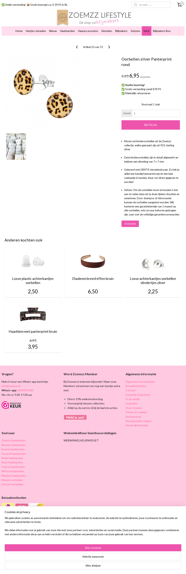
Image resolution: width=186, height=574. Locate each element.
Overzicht (130, 223)
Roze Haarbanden (12, 462)
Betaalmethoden (136, 386)
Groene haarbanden (14, 453)
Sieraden (106, 31)
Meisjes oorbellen (12, 480)
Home (19, 31)
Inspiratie (131, 403)
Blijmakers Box (162, 31)
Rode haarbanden (12, 458)
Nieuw (53, 31)
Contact (131, 390)
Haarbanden (67, 31)
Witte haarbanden (13, 471)
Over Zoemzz (134, 407)
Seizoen (135, 31)
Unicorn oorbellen (12, 484)
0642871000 (25, 390)
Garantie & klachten (138, 394)
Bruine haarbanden (13, 449)
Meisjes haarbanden (14, 475)
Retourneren (133, 416)
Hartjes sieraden (36, 31)
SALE (146, 31)
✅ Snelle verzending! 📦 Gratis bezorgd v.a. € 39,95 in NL (34, 4)
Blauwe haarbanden (14, 445)
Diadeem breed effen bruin (93, 279)
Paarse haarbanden (13, 466)
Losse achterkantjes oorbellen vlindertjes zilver (153, 281)
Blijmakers (121, 31)
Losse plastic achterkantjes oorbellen (33, 281)
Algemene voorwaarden (140, 381)
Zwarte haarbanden (14, 440)
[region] (67, 559)
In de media (133, 399)
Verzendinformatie (137, 425)
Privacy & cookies (136, 412)
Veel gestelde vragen (139, 421)
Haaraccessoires (88, 31)
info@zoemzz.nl (11, 386)
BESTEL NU (150, 125)
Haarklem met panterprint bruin (33, 332)
